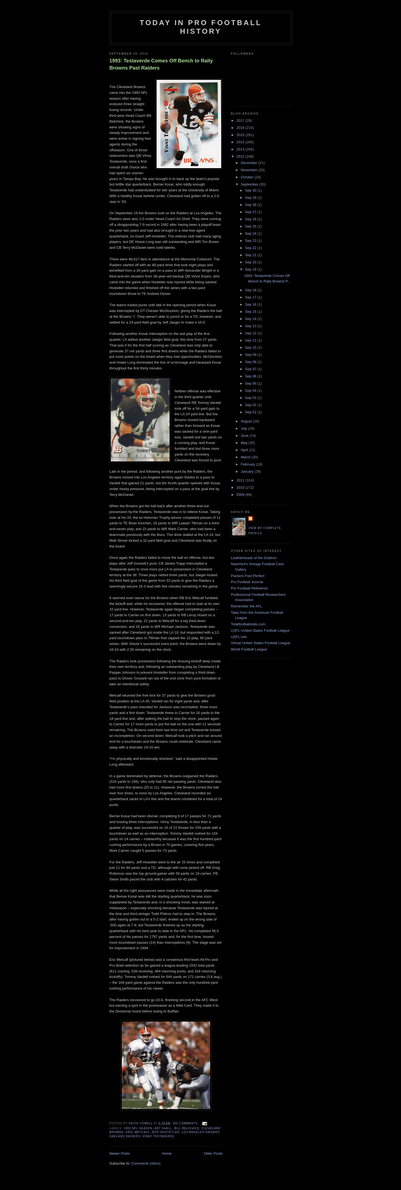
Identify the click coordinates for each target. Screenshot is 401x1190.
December (249, 163)
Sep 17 (251, 297)
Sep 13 (251, 326)
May (245, 443)
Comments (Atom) (145, 1163)
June (245, 435)
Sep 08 (251, 362)
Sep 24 (251, 233)
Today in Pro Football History (201, 26)
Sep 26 (251, 219)
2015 (241, 135)
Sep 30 (251, 190)
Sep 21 (251, 255)
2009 (241, 495)
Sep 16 (251, 304)
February (248, 464)
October (248, 177)
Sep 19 (251, 269)
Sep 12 (251, 333)
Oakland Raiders (124, 1136)
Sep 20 (251, 262)
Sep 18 (251, 290)
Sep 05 (251, 383)
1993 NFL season (138, 1128)
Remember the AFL (246, 606)
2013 (241, 149)
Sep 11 (251, 340)
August (247, 421)
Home (167, 1153)
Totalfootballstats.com (248, 624)
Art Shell (163, 1128)
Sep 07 (251, 369)
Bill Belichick (186, 1128)
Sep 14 (251, 319)
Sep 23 (251, 241)
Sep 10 (251, 347)
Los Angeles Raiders (201, 1132)
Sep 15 (251, 312)
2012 (241, 156)
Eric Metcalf (137, 1132)
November (249, 170)
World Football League (249, 649)
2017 (241, 120)
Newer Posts (119, 1153)
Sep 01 (251, 412)
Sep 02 (251, 405)
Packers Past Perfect (247, 576)
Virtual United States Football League (260, 643)
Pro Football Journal (247, 582)
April (245, 450)
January (248, 471)
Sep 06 (251, 376)
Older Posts (213, 1153)
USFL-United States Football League (260, 630)
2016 (241, 128)
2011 (241, 480)
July (244, 428)
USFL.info (239, 637)
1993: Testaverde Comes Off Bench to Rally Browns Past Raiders (161, 64)
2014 (241, 142)
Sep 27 (251, 212)
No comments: (186, 1123)
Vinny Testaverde (158, 1136)
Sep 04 (251, 390)
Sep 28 (251, 205)
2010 (241, 487)
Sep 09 (251, 355)
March (246, 457)
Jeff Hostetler (165, 1132)
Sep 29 (251, 197)
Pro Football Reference (249, 588)
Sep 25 (251, 226)
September (250, 184)
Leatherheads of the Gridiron (254, 558)
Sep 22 (251, 248)
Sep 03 (251, 398)
